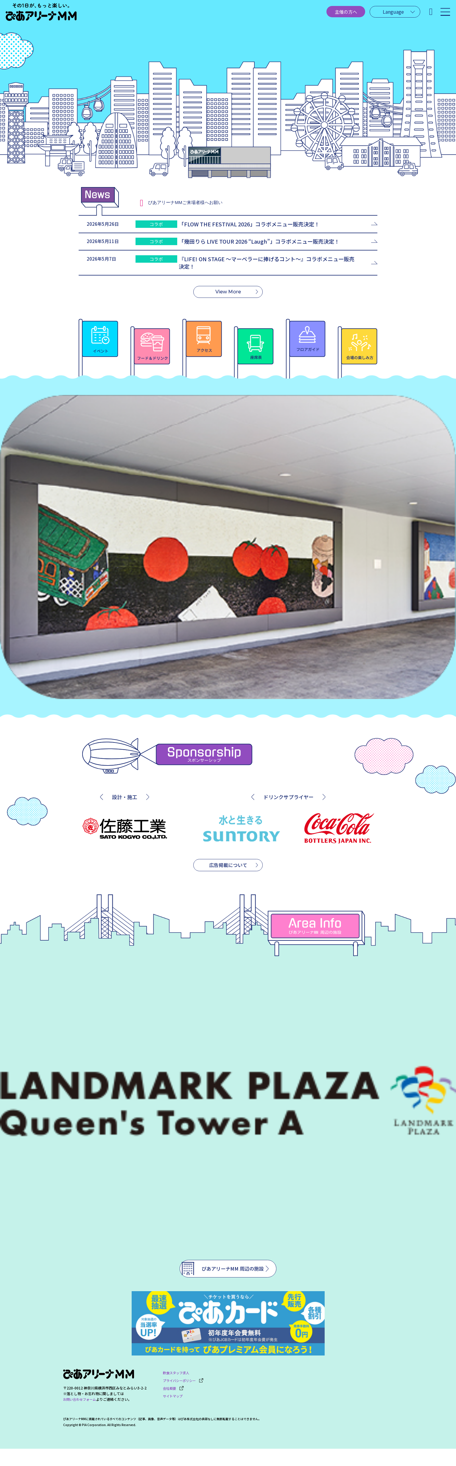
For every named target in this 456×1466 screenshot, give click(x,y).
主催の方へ (331, 14)
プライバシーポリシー (185, 1396)
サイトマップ (173, 1410)
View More (228, 301)
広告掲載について (228, 876)
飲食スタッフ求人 (177, 1389)
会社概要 (174, 1403)
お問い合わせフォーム (81, 1417)
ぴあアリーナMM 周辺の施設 (223, 1282)
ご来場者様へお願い (192, 202)
